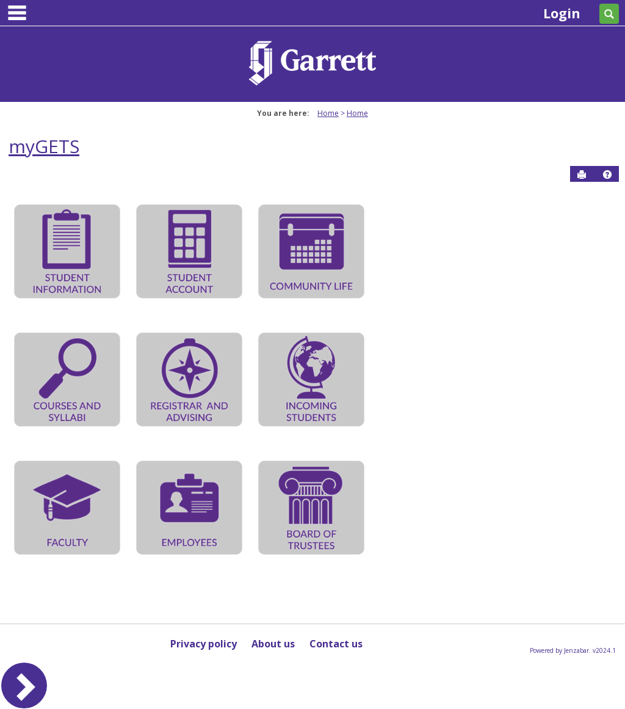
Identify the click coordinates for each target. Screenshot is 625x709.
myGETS (44, 146)
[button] (607, 174)
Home (328, 113)
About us (273, 643)
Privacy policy (203, 643)
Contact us (336, 643)
